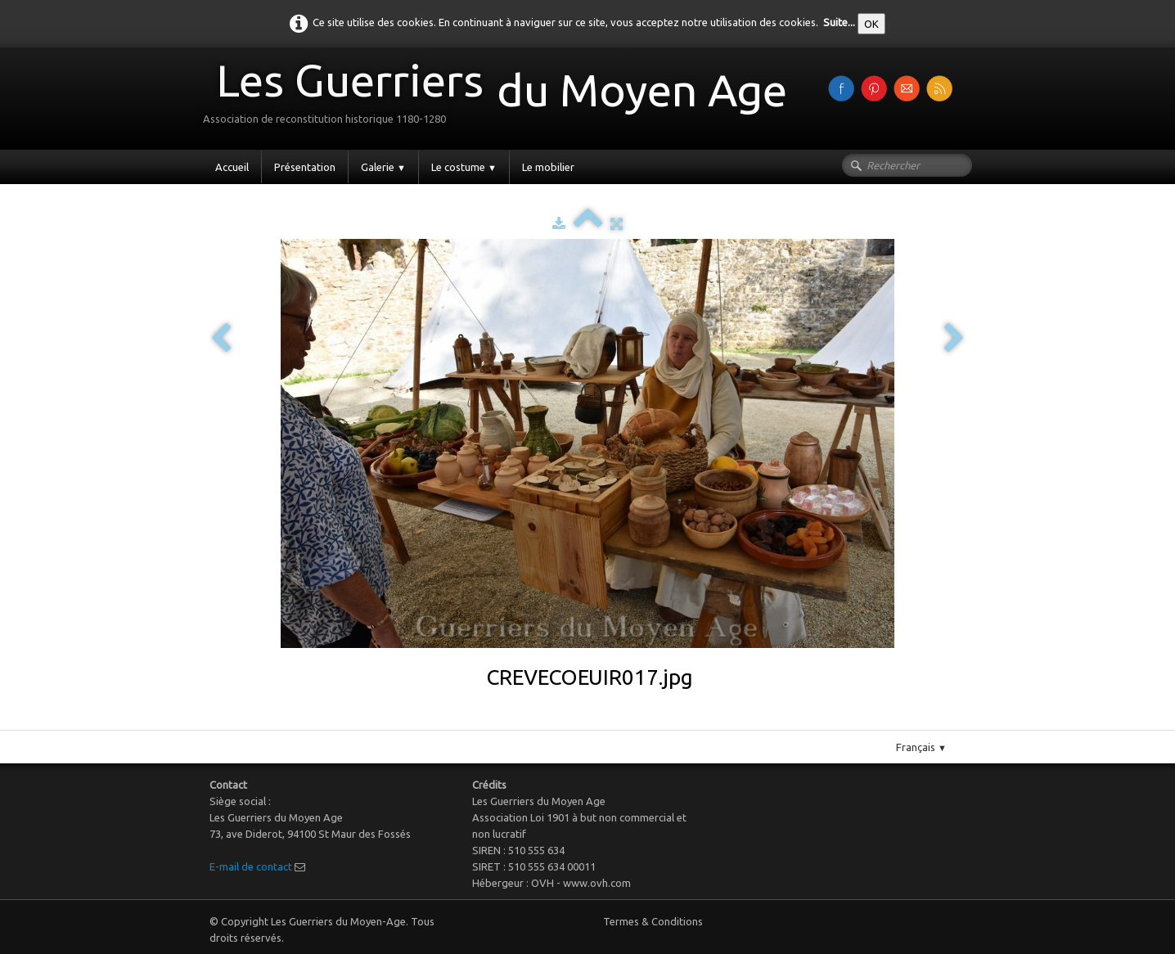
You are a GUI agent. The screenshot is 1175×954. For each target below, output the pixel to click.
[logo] (501, 97)
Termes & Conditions (653, 921)
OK (871, 23)
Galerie (383, 167)
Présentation (304, 167)
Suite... (839, 22)
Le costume (464, 167)
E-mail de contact (250, 866)
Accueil (232, 167)
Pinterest (604, 723)
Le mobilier (548, 167)
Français (921, 747)
